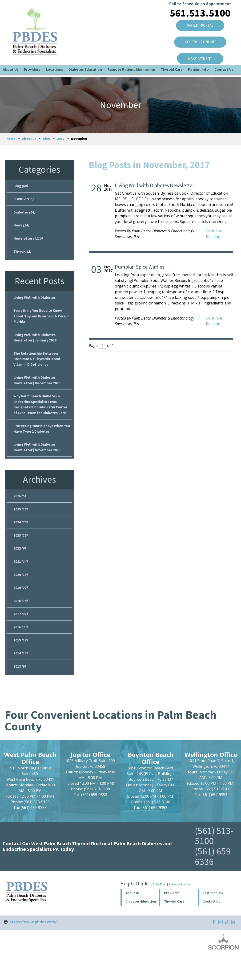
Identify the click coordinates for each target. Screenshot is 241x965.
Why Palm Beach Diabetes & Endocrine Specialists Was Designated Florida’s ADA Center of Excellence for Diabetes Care (40, 408)
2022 (19, 555)
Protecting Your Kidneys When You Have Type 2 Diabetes (39, 433)
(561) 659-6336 (214, 866)
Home (11, 138)
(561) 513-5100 (214, 845)
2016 (20, 635)
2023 (20, 541)
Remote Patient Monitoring (131, 72)
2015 (20, 649)
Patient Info (198, 72)
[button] (178, 903)
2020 (20, 581)
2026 (19, 501)
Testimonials (213, 903)
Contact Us (223, 72)
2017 (60, 138)
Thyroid (22, 252)
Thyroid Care (172, 72)
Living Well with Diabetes (34, 299)
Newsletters (28, 239)
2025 (20, 515)
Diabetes (24, 212)
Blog (46, 138)
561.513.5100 (199, 13)
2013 (19, 675)
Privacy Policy (179, 894)
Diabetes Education (85, 72)
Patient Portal (199, 26)
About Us (11, 72)
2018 (20, 608)
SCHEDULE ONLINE (199, 43)
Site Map (159, 894)
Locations (54, 72)
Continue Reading (214, 233)
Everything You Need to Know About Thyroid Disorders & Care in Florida (40, 318)
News (21, 226)
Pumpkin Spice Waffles (139, 266)
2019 (20, 595)
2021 (20, 568)
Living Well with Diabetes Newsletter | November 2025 (37, 452)
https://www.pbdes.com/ (33, 931)
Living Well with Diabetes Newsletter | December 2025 (37, 384)
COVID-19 (23, 199)
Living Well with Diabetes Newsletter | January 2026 (35, 340)
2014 (20, 662)
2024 (20, 528)
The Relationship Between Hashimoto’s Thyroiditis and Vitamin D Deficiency (37, 362)
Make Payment (199, 60)
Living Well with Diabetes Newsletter (154, 185)
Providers (32, 72)
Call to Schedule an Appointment (199, 4)
